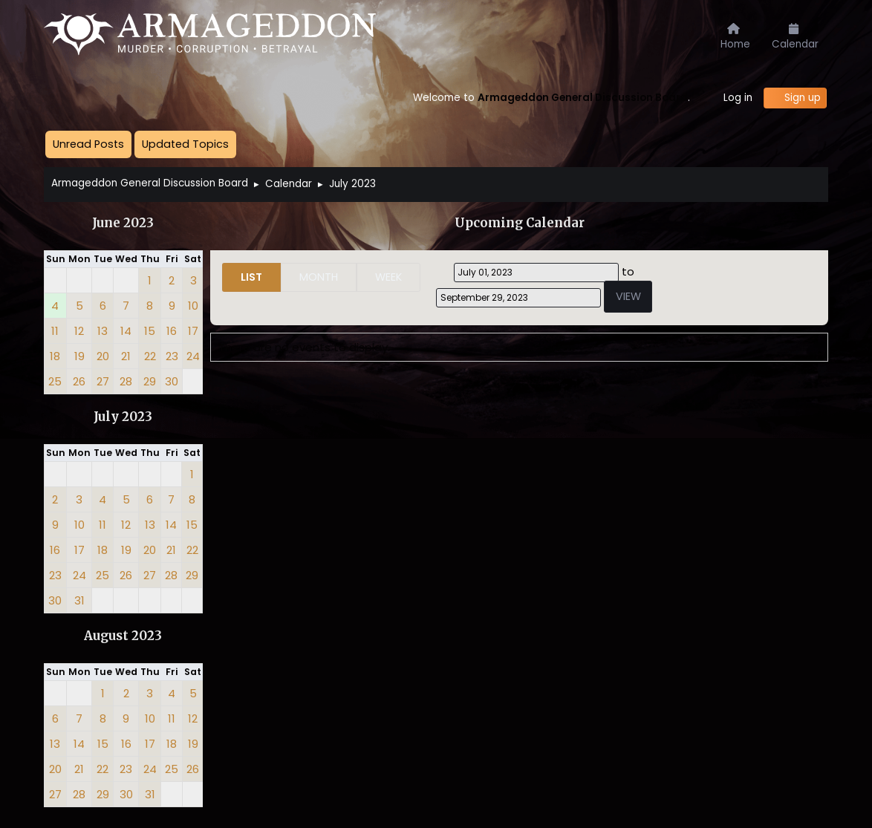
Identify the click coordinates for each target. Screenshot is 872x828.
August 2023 (123, 636)
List (251, 277)
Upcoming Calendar (520, 223)
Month (318, 277)
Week (388, 277)
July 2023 (123, 417)
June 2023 (123, 223)
